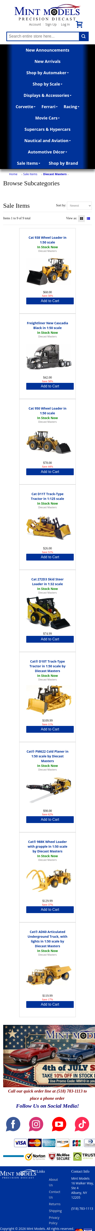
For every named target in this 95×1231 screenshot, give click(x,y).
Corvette (26, 106)
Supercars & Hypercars (47, 129)
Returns (54, 1204)
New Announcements (47, 50)
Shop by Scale (47, 84)
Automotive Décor (47, 152)
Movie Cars (47, 118)
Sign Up (51, 24)
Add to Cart (50, 301)
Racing (71, 106)
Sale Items (28, 163)
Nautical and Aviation (47, 140)
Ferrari (50, 106)
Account (35, 24)
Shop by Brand (63, 163)
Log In (65, 24)
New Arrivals (47, 61)
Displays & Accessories (47, 95)
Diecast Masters (55, 174)
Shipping (55, 1211)
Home (13, 174)
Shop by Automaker (47, 72)
